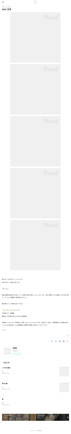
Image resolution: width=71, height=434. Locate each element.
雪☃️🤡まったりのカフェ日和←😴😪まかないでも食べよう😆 (18, 403)
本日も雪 (4, 383)
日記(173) (4, 330)
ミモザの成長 (6, 368)
